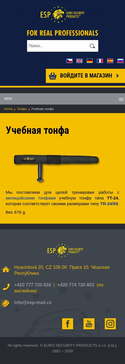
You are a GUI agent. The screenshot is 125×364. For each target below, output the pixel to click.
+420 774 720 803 (75, 284)
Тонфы (22, 109)
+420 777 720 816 (32, 284)
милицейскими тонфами (31, 197)
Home (8, 109)
